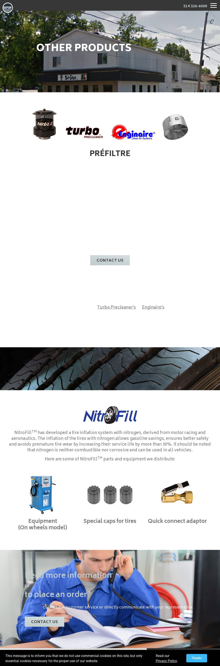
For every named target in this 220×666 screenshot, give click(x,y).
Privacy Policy (166, 661)
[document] (110, 333)
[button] (196, 658)
